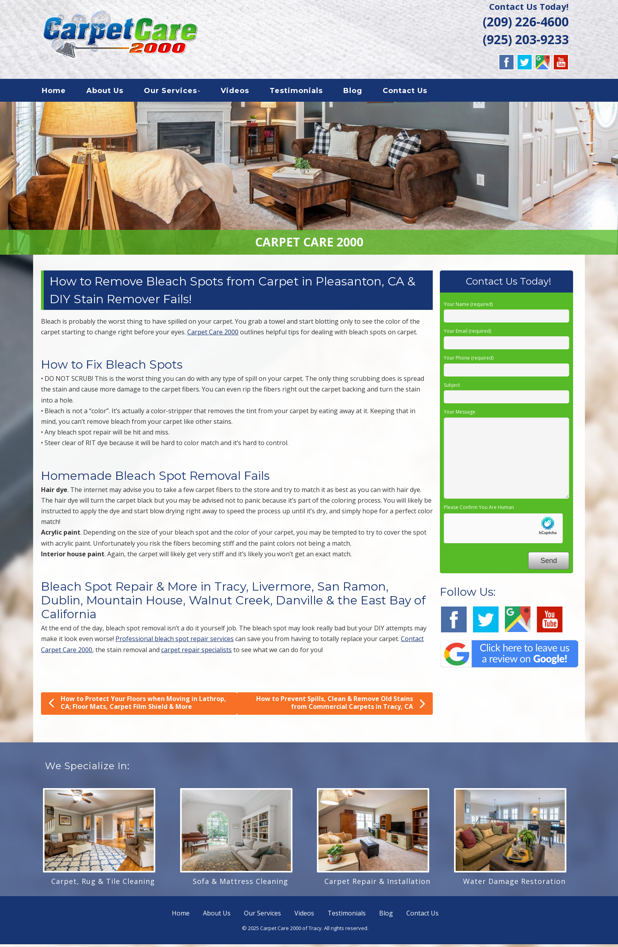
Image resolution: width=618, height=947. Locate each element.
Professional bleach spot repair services (174, 641)
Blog (352, 92)
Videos (235, 92)
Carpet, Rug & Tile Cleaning (103, 884)
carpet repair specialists (196, 652)
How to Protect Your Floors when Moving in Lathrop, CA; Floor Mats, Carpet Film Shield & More (137, 705)
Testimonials (296, 92)
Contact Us (405, 92)
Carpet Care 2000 (212, 334)
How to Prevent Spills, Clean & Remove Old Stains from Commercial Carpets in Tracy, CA (340, 705)
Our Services (170, 92)
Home (54, 92)
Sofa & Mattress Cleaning (240, 884)
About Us (104, 92)
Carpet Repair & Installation (377, 884)
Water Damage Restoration (514, 884)
